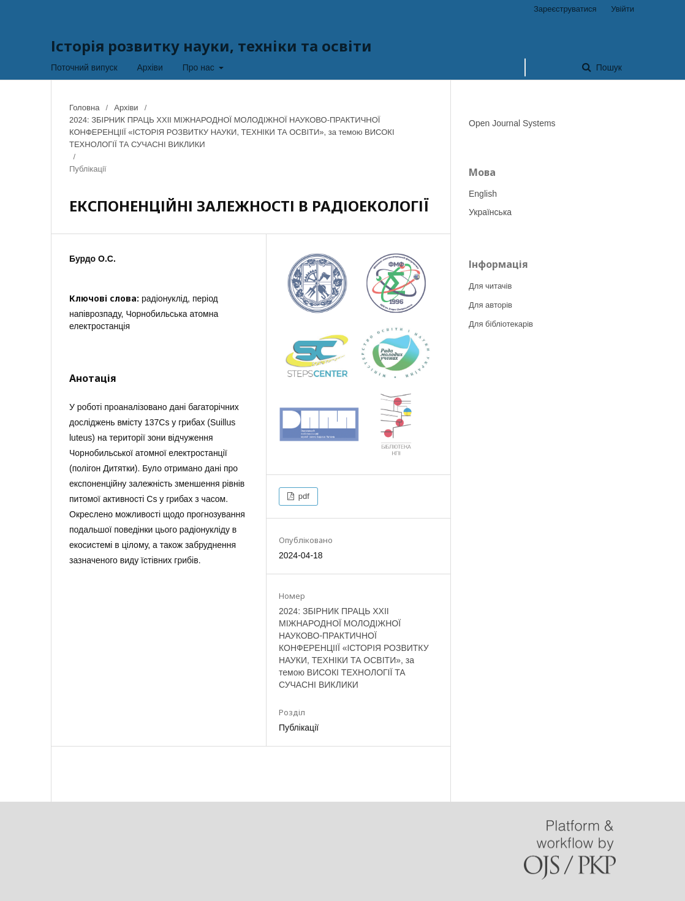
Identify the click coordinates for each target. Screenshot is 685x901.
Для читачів (490, 286)
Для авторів (490, 305)
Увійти (622, 8)
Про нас (200, 67)
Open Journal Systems (512, 123)
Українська (490, 212)
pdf (302, 496)
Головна (84, 107)
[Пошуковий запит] (525, 67)
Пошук (608, 67)
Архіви (150, 67)
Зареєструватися (565, 8)
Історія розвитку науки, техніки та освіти (211, 46)
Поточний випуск (84, 67)
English (483, 194)
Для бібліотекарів (501, 324)
